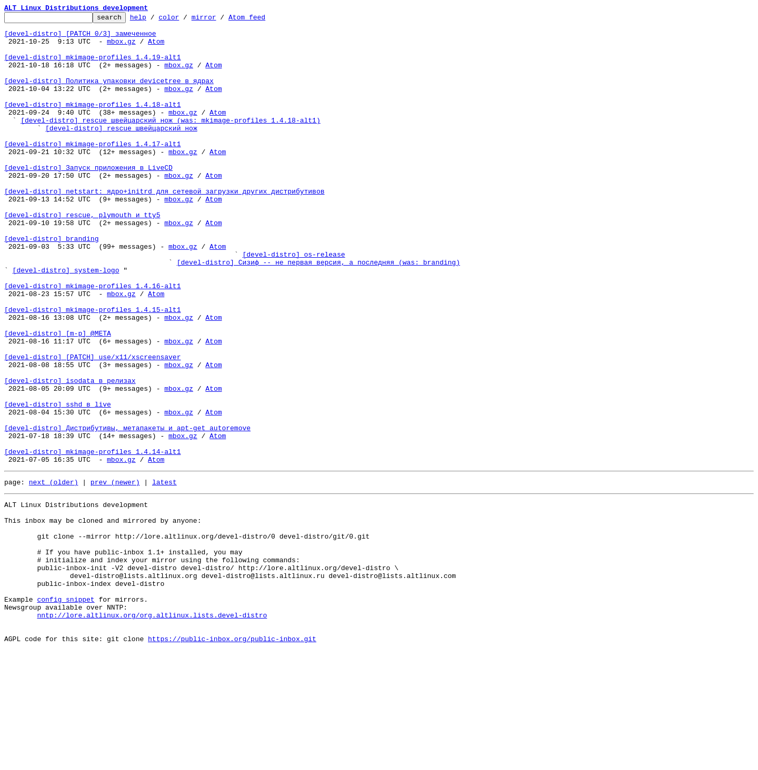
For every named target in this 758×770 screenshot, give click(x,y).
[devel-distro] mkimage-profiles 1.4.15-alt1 (92, 369)
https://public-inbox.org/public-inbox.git (232, 758)
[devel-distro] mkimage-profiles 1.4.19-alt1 (92, 66)
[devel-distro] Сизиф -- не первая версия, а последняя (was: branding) (318, 312)
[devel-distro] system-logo (66, 322)
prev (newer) (115, 573)
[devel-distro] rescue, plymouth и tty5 (82, 255)
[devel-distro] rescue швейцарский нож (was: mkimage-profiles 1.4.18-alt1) (170, 142)
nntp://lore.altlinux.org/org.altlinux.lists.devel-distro (152, 730)
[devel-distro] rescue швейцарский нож (121, 151)
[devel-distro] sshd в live (57, 483)
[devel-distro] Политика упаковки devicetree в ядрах (109, 94)
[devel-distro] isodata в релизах (70, 454)
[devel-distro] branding (51, 284)
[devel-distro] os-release (293, 303)
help (154, 20)
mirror (220, 20)
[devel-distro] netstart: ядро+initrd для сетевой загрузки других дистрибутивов (164, 227)
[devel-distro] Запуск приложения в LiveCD (88, 199)
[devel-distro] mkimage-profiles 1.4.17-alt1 (92, 170)
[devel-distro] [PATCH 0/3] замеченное (80, 38)
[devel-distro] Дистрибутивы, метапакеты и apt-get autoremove (127, 511)
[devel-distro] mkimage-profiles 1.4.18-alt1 (92, 123)
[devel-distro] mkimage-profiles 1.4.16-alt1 (92, 341)
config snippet (65, 711)
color (185, 20)
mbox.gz (121, 47)
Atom (156, 47)
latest (164, 573)
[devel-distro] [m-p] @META (57, 397)
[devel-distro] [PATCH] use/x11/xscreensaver (92, 426)
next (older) (53, 573)
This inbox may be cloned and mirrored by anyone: (102, 616)
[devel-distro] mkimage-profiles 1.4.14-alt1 (92, 539)
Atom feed (263, 20)
